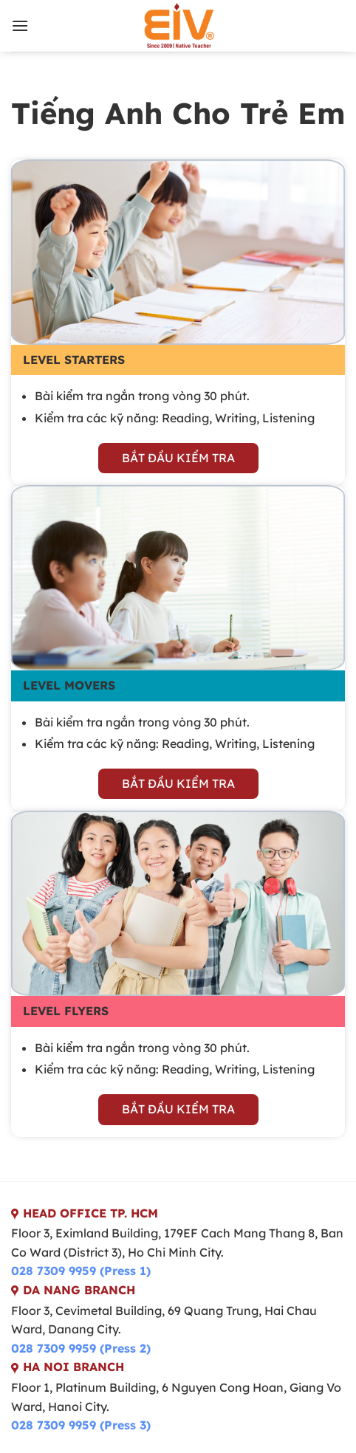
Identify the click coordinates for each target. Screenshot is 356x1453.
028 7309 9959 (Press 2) (81, 1348)
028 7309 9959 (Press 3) (81, 1425)
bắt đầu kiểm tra (178, 457)
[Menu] (20, 25)
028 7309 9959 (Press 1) (81, 1270)
